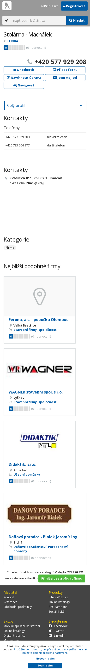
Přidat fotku (65, 69)
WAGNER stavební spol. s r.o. (36, 392)
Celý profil (16, 105)
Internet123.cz (58, 597)
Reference (10, 602)
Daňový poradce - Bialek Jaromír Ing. (43, 536)
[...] (38, 20)
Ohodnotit (24, 69)
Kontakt (9, 597)
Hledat (77, 20)
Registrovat (74, 6)
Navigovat (23, 85)
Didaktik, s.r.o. (22, 464)
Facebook (58, 626)
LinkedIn (57, 636)
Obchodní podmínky (18, 607)
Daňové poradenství (29, 547)
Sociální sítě (57, 612)
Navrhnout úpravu (24, 77)
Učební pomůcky (26, 474)
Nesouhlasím (45, 658)
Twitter (56, 631)
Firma (13, 41)
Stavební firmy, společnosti (35, 329)
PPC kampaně (58, 607)
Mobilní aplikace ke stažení (22, 626)
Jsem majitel (65, 77)
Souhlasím (45, 665)
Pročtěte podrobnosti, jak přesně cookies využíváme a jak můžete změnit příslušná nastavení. (50, 651)
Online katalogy (59, 602)
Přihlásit (49, 6)
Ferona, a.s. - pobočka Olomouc (38, 319)
